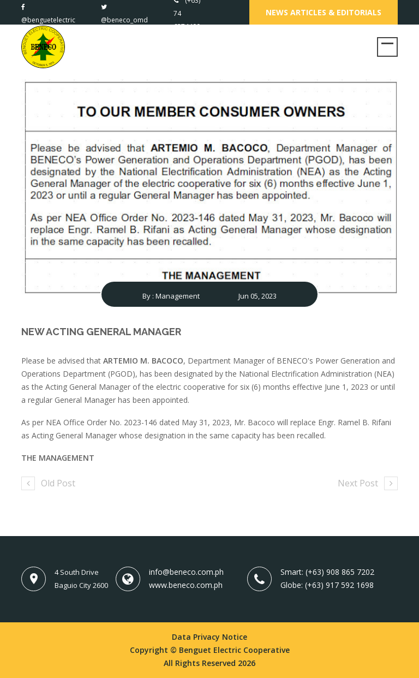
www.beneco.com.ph (186, 585)
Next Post (368, 483)
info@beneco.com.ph (186, 572)
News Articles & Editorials (323, 12)
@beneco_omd (124, 20)
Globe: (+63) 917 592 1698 (327, 585)
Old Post (48, 483)
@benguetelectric (48, 20)
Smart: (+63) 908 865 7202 (327, 572)
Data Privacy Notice (209, 637)
